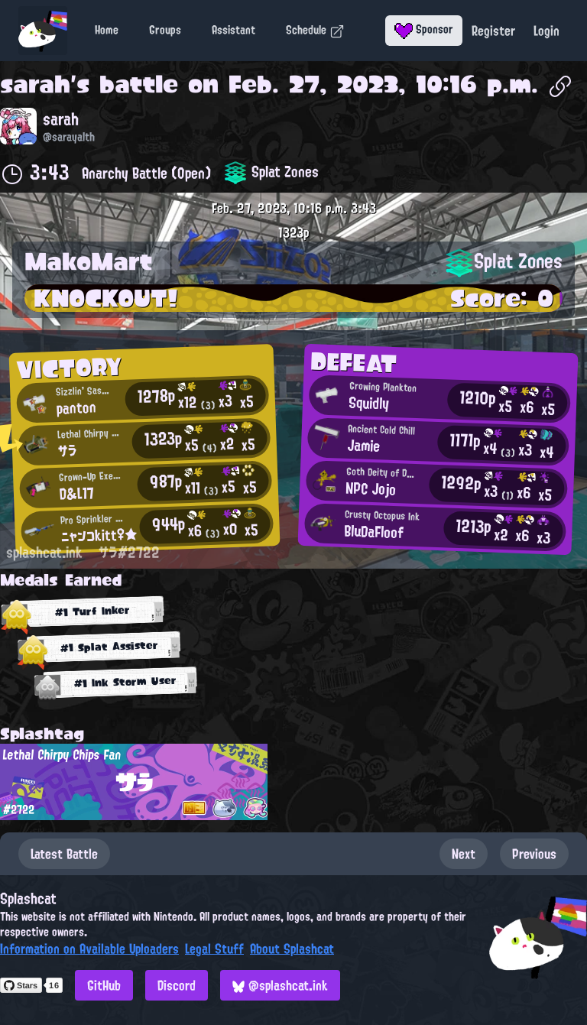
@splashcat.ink (280, 985)
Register (493, 30)
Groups (165, 30)
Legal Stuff (214, 948)
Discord (176, 985)
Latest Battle (64, 854)
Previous (534, 854)
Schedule (315, 30)
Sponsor (423, 29)
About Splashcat (292, 948)
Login (546, 30)
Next (463, 854)
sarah (35, 84)
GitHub (104, 985)
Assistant (233, 30)
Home (106, 30)
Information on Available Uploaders (89, 948)
